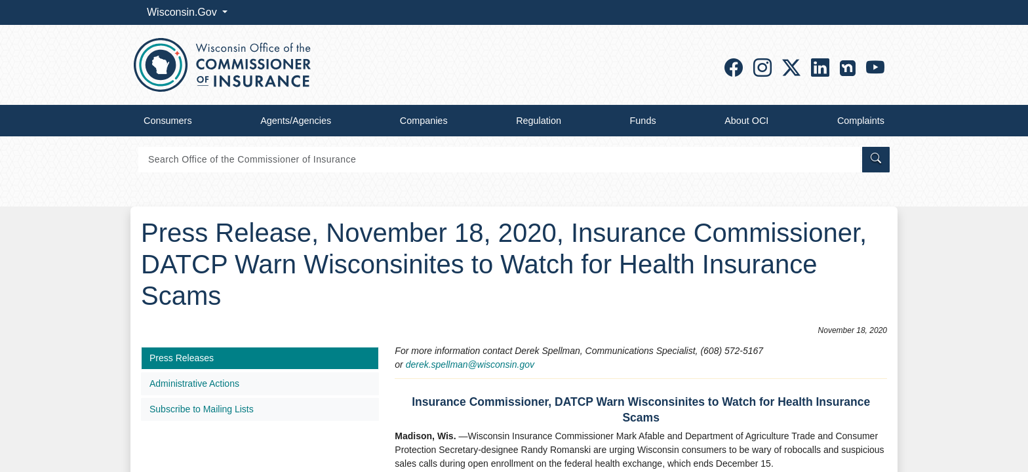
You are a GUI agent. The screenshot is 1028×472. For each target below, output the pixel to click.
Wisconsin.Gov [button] (183, 12)
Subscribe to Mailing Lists (201, 409)
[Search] (499, 159)
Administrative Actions (194, 383)
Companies (424, 120)
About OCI (746, 120)
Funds (643, 120)
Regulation (538, 120)
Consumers (168, 120)
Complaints (860, 120)
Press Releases (181, 358)
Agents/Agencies (295, 120)
